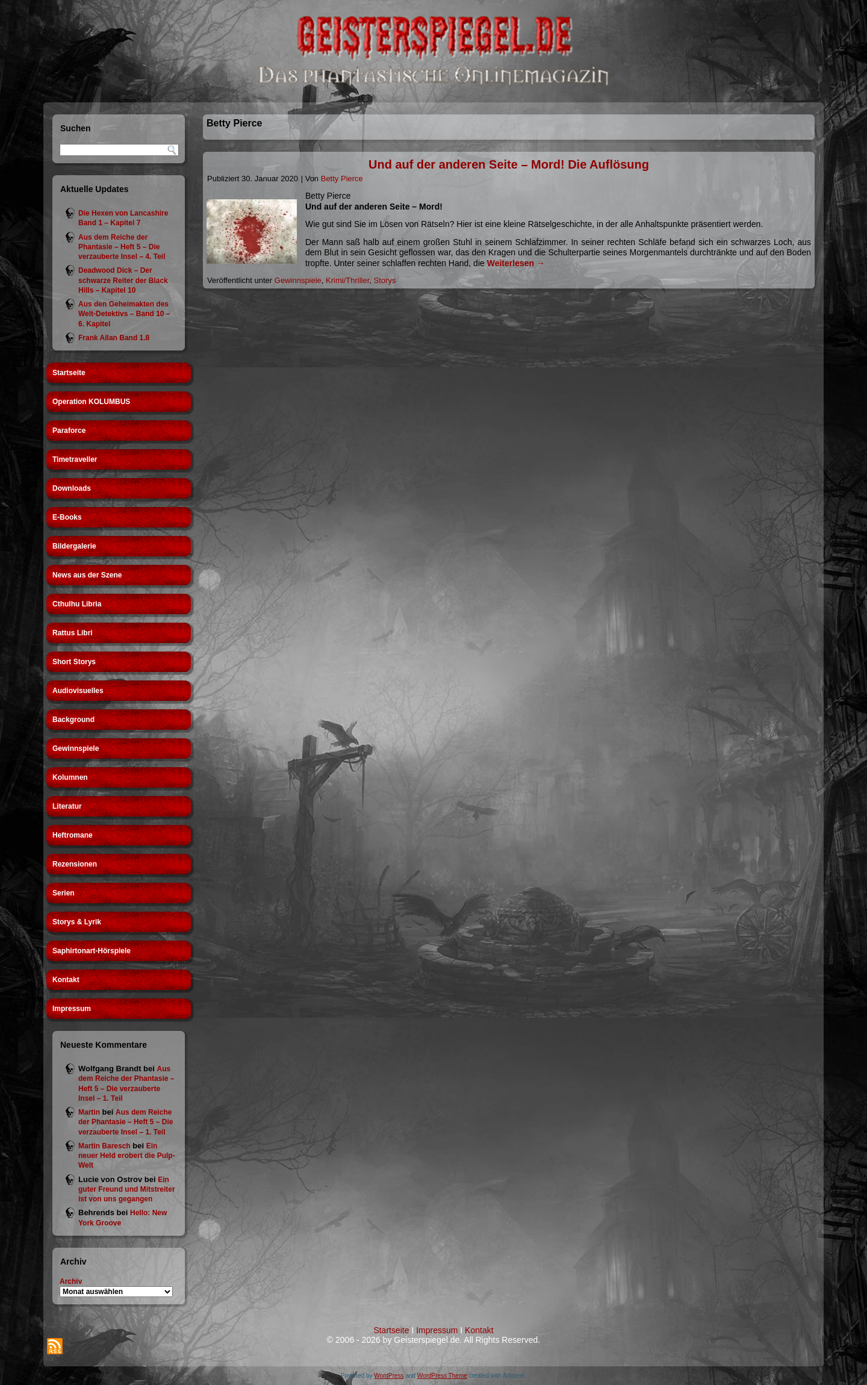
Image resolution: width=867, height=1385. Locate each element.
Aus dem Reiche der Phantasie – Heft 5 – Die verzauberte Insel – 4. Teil (122, 247)
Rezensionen (74, 864)
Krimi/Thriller (347, 280)
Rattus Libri (72, 633)
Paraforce (68, 430)
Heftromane (72, 835)
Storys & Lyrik (76, 922)
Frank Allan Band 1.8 (113, 338)
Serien (63, 893)
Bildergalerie (74, 546)
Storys (385, 280)
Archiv (71, 1281)
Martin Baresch (104, 1146)
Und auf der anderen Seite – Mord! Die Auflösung (508, 164)
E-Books (67, 517)
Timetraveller (75, 459)
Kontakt (65, 980)
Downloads (71, 488)
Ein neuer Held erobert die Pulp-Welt (126, 1156)
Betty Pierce (342, 178)
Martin (89, 1112)
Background (73, 719)
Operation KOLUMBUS (91, 401)
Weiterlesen (516, 263)
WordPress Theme (442, 1375)
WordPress (388, 1375)
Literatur (67, 806)
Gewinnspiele (75, 748)
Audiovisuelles (78, 690)
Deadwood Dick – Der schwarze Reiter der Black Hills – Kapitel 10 (123, 280)
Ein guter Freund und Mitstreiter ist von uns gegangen (126, 1189)
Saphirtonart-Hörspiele (91, 951)
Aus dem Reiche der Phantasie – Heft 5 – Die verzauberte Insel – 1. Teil (125, 1122)
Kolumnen (70, 777)
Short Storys (74, 662)
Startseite (68, 373)
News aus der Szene (87, 575)
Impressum (71, 1008)
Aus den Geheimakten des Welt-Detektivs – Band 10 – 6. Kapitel (124, 314)
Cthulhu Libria (76, 604)
